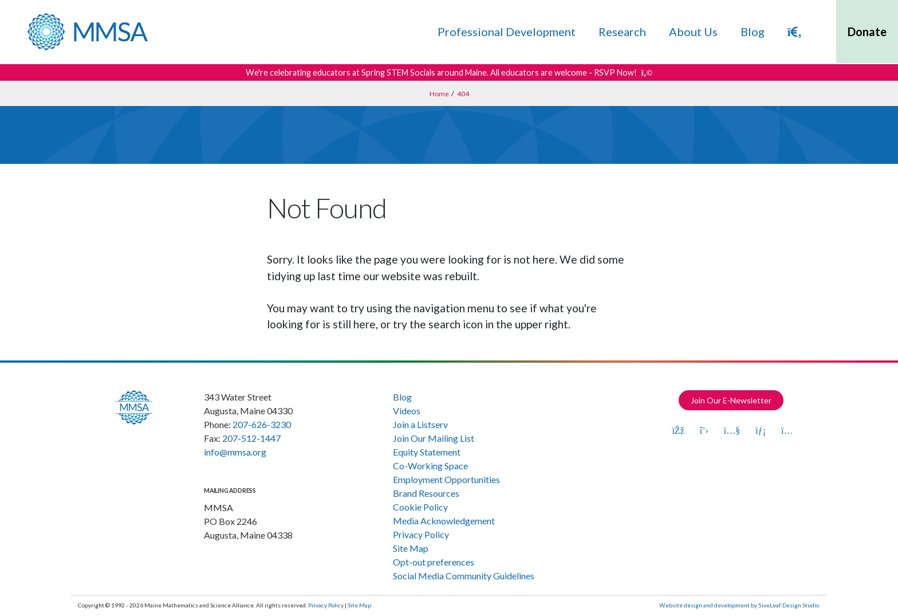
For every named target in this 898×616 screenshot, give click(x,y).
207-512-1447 (251, 438)
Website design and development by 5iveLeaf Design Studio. (739, 605)
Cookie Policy (420, 506)
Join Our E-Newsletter (731, 400)
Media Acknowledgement (444, 520)
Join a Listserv (420, 424)
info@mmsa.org (235, 451)
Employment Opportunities (446, 479)
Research (622, 31)
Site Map (410, 548)
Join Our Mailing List (433, 438)
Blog (753, 31)
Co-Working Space (430, 465)
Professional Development (507, 31)
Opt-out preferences (433, 561)
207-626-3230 (262, 424)
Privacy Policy (421, 534)
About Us (693, 31)
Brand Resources (426, 493)
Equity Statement (426, 451)
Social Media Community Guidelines (463, 575)
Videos (406, 410)
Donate (867, 31)
